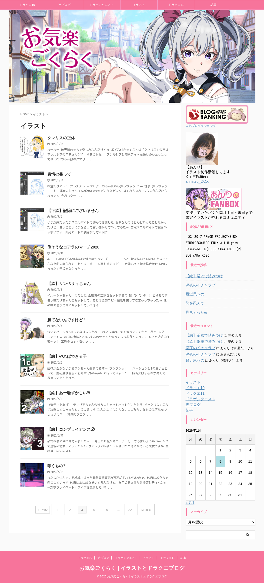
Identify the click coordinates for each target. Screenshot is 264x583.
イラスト (139, 5)
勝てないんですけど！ (65, 323)
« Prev (49, 512)
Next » (140, 512)
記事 (214, 5)
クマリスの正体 (60, 138)
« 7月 (190, 503)
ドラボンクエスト (102, 5)
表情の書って (58, 175)
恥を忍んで (194, 303)
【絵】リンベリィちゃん (67, 286)
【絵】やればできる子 (65, 359)
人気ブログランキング (201, 126)
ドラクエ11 (176, 5)
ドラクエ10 (27, 5)
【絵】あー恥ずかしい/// (67, 396)
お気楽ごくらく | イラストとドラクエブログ (132, 568)
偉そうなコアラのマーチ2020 (72, 249)
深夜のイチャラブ (199, 285)
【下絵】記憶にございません (71, 212)
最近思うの (194, 294)
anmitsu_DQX (197, 181)
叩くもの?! (56, 470)
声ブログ (64, 5)
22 (127, 512)
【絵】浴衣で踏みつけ (202, 276)
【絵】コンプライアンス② (69, 433)
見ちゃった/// (195, 312)
